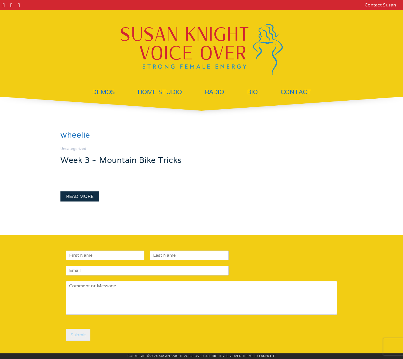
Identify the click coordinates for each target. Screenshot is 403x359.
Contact (296, 92)
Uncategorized (73, 148)
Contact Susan (380, 5)
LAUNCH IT (267, 356)
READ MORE (79, 196)
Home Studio (160, 92)
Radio (214, 92)
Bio (252, 92)
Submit (78, 335)
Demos (103, 92)
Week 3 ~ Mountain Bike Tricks (121, 160)
